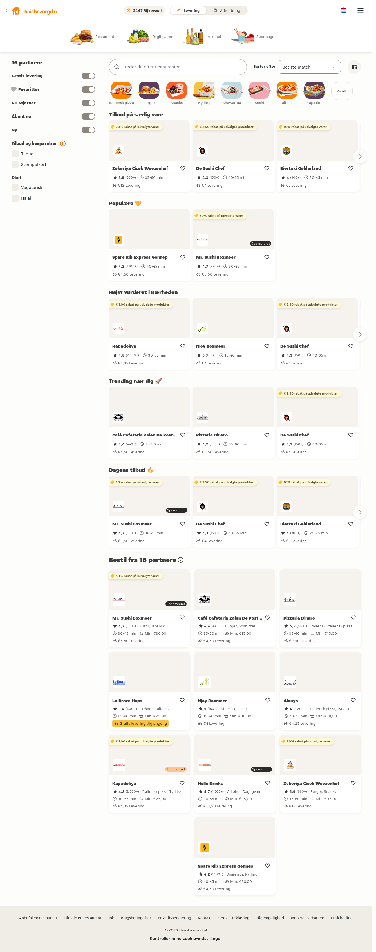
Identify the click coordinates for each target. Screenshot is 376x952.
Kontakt (205, 917)
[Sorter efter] (309, 67)
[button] (31, 10)
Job (111, 917)
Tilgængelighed (270, 917)
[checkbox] (121, 94)
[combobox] (183, 67)
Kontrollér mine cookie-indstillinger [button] (186, 938)
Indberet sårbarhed (307, 917)
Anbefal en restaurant (38, 917)
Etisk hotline (342, 917)
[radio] (98, 36)
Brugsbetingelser (136, 917)
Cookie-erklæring (233, 917)
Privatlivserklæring (174, 917)
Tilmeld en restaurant (82, 917)
